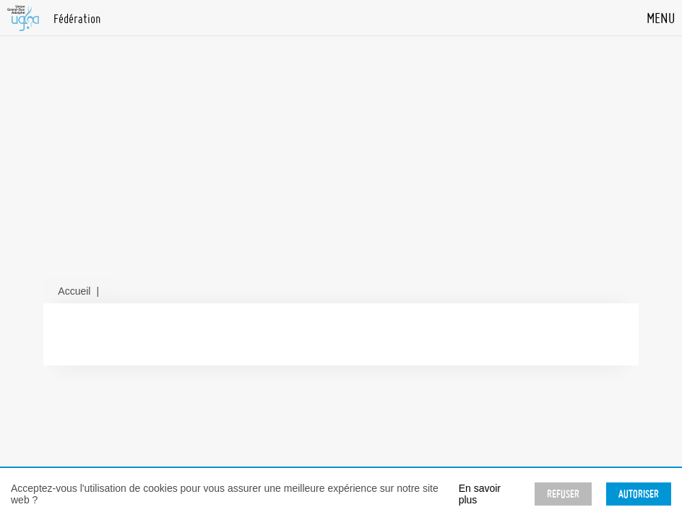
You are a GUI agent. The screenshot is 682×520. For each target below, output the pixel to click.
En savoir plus (480, 494)
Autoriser (638, 494)
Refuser (563, 494)
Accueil (74, 291)
